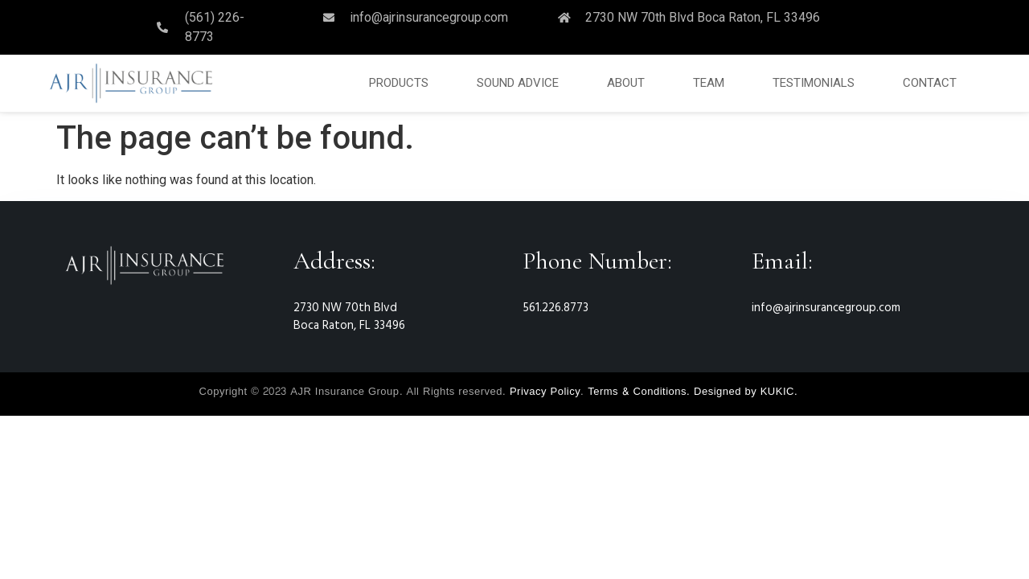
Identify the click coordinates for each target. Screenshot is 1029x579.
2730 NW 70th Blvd (345, 308)
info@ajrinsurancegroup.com (826, 308)
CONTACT (930, 83)
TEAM (708, 83)
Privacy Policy (545, 391)
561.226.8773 (555, 308)
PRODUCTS (398, 83)
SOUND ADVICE (518, 83)
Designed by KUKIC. (745, 391)
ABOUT (626, 83)
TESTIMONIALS (814, 83)
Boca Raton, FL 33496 (349, 325)
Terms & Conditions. (639, 391)
